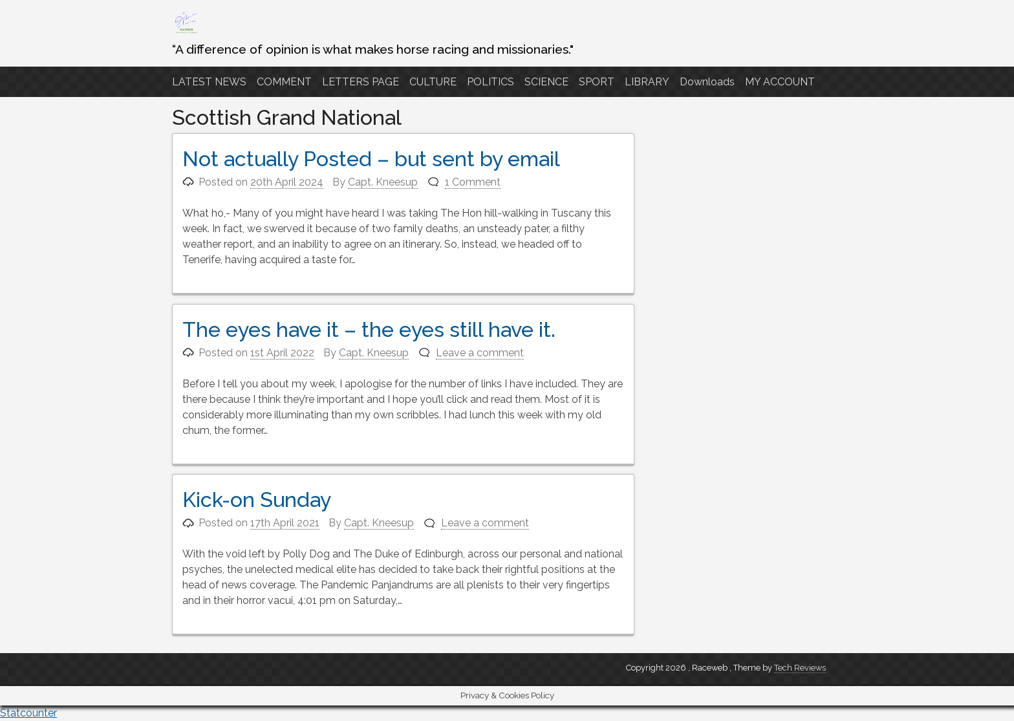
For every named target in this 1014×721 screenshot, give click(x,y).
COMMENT (284, 82)
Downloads (707, 82)
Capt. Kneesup (383, 182)
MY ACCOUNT (780, 82)
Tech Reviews (800, 668)
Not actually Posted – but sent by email (371, 159)
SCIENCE (546, 82)
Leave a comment (480, 353)
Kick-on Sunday (256, 499)
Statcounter (28, 713)
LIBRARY (647, 82)
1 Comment (473, 182)
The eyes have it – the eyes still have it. (369, 329)
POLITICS (490, 82)
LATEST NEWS (209, 82)
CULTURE (433, 82)
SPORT (596, 82)
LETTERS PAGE (360, 82)
